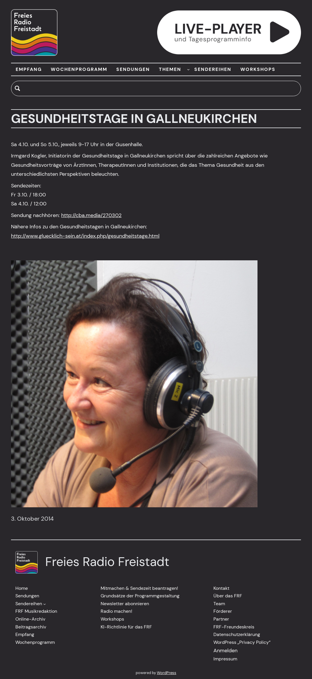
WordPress (166, 672)
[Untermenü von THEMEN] (188, 69)
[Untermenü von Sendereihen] (44, 603)
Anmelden (225, 650)
